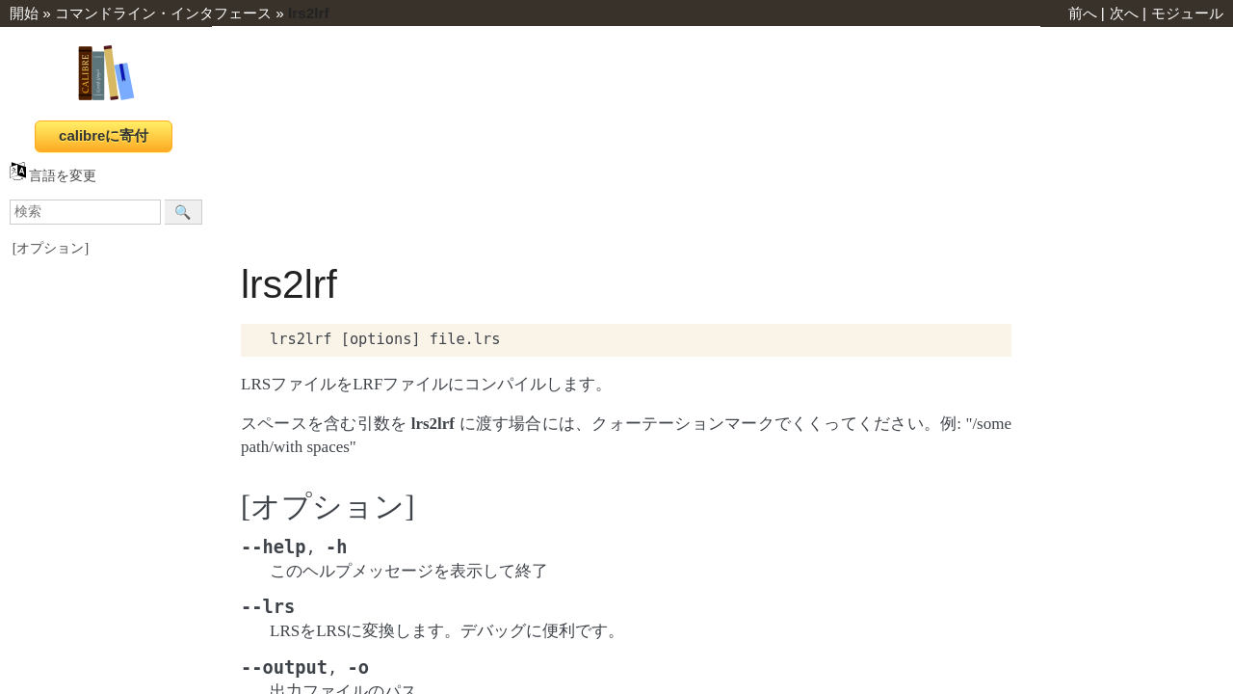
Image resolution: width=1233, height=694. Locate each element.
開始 (24, 13)
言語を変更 (53, 176)
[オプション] (51, 248)
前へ (1082, 13)
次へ (1124, 13)
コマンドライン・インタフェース (163, 13)
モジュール (1187, 13)
